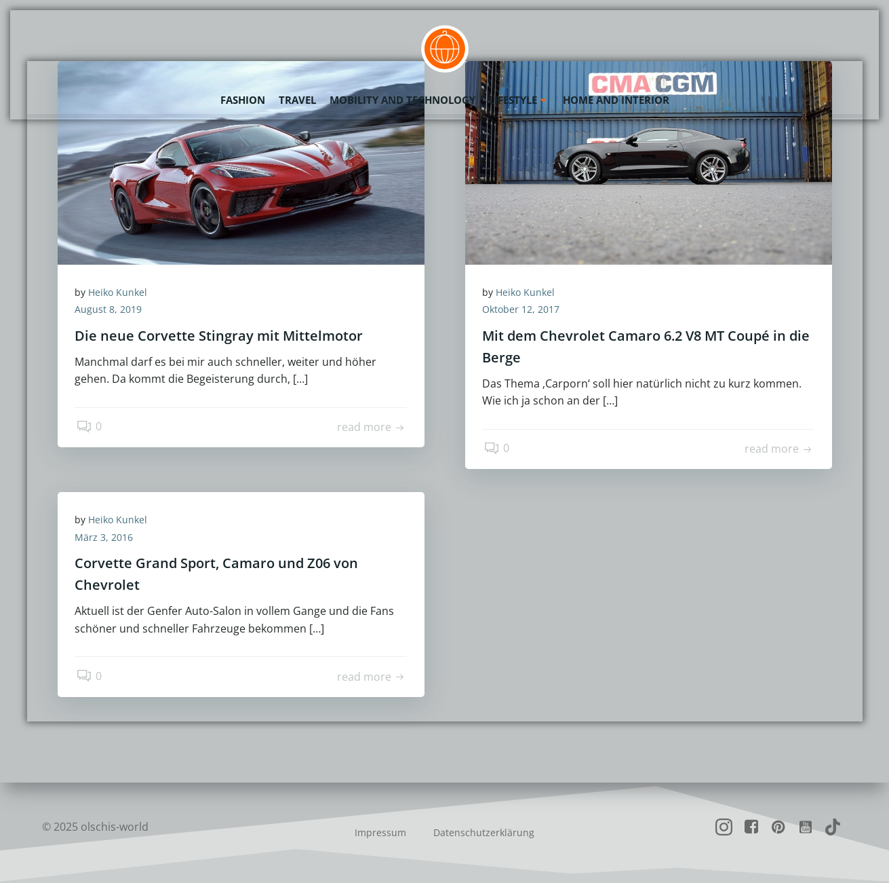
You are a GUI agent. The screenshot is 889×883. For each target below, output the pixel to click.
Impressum (380, 832)
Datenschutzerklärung (483, 832)
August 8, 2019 (111, 311)
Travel (297, 98)
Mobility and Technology (402, 98)
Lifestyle (519, 98)
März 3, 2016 (107, 538)
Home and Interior (616, 98)
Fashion (242, 98)
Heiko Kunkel (121, 293)
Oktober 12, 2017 (524, 311)
